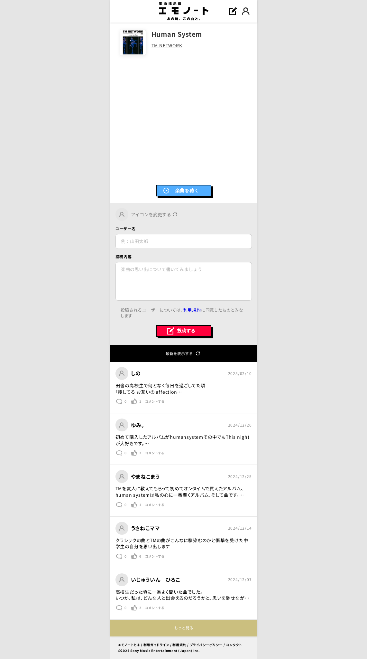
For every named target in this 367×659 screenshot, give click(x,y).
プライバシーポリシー (206, 644)
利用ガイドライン (156, 644)
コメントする (154, 401)
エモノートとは (129, 644)
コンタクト (234, 644)
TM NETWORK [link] (166, 45)
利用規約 (192, 310)
